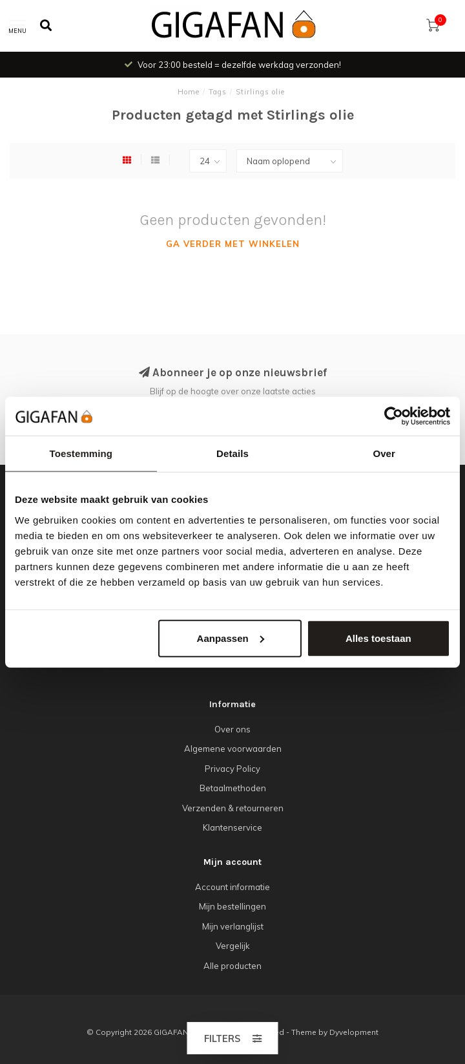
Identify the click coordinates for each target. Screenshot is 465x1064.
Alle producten (232, 966)
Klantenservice (232, 827)
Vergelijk (233, 946)
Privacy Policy (232, 768)
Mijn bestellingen (232, 906)
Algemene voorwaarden (233, 748)
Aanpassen (230, 637)
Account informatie (232, 887)
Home (189, 91)
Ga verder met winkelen (233, 244)
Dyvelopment (353, 1032)
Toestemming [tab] (81, 453)
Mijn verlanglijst (233, 926)
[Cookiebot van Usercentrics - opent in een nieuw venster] (393, 416)
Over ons (232, 729)
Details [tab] (232, 453)
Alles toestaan (378, 637)
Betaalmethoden (233, 788)
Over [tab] (384, 453)
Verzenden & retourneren (233, 808)
